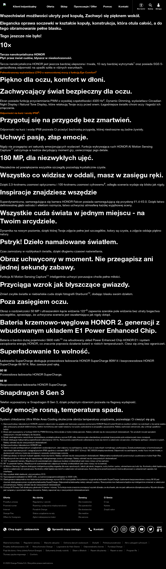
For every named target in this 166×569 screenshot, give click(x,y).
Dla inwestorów (85, 501)
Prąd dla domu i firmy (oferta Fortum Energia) (22, 550)
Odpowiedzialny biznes (94, 546)
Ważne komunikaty (11, 542)
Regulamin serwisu (32, 542)
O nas (106, 501)
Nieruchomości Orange (43, 546)
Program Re (132, 550)
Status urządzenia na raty (44, 513)
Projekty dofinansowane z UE (16, 546)
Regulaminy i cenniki (42, 501)
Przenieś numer (10, 505)
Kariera (107, 505)
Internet (6, 509)
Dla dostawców (85, 509)
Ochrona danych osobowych (76, 542)
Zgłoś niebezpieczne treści (44, 517)
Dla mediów (83, 513)
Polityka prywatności (112, 542)
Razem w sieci (116, 550)
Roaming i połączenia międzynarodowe (49, 505)
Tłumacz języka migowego (14, 554)
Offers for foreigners (12, 517)
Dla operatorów (85, 505)
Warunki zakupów (51, 542)
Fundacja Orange (115, 546)
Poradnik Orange (40, 509)
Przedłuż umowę (10, 501)
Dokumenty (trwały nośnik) (57, 550)
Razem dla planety (98, 550)
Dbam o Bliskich (80, 550)
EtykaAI (95, 542)
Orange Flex (8, 513)
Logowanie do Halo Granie (68, 546)
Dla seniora (83, 517)
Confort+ (34, 554)
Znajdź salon (109, 509)
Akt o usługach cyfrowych (136, 542)
